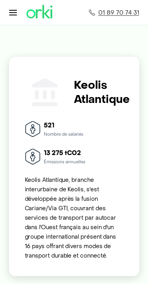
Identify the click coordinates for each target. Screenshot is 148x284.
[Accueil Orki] (39, 12)
